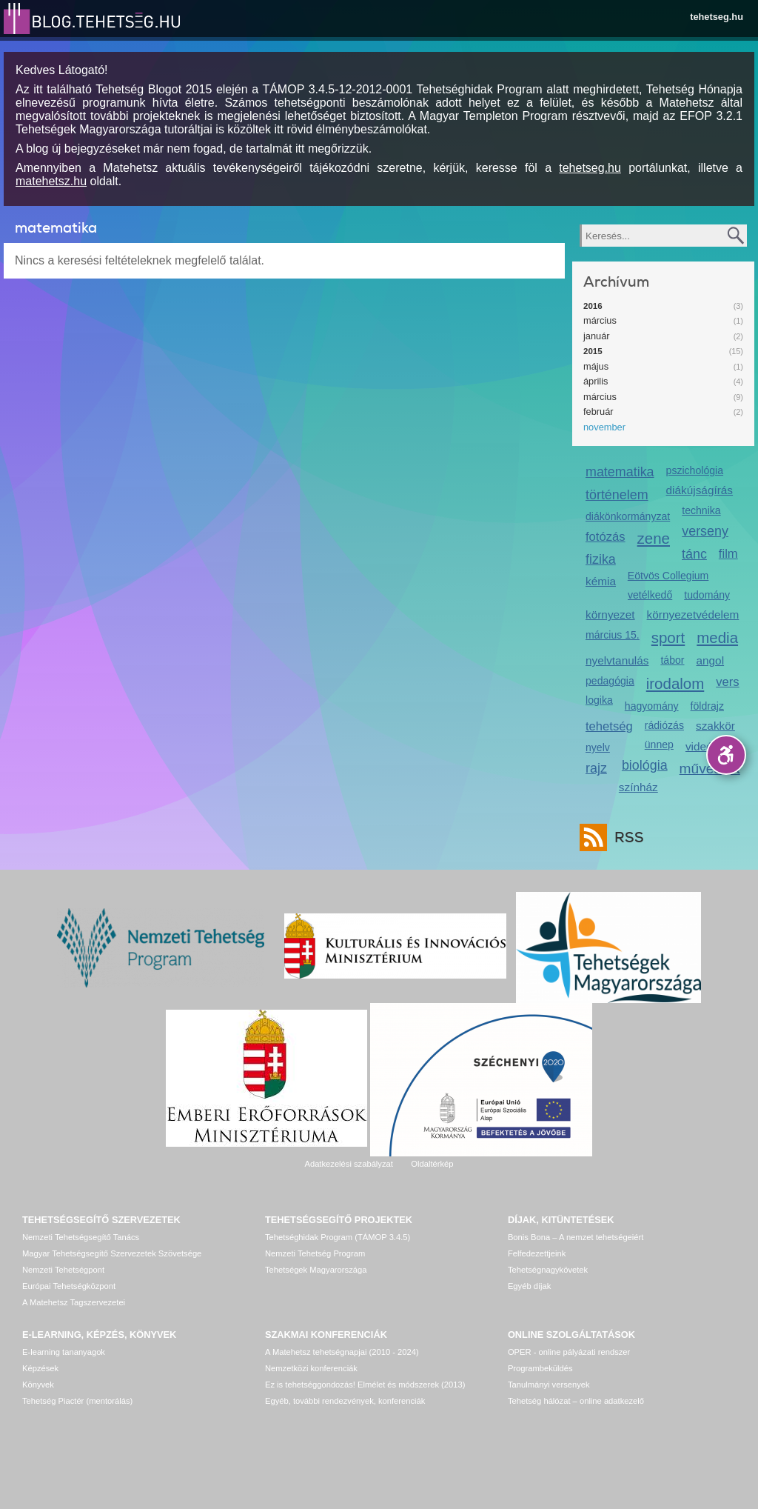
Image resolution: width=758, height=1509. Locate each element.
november (604, 427)
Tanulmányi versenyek (549, 1384)
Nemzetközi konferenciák (311, 1368)
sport (668, 637)
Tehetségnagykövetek (548, 1269)
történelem (617, 494)
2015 (593, 351)
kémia (601, 581)
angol (710, 660)
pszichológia (694, 470)
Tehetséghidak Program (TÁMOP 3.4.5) (337, 1237)
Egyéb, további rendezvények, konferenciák (345, 1400)
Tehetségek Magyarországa (315, 1269)
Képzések (40, 1368)
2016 (593, 306)
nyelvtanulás (617, 660)
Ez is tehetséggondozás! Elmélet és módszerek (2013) (365, 1384)
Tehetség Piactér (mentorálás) (77, 1400)
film (728, 554)
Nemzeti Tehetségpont (63, 1269)
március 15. (613, 635)
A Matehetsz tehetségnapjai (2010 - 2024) (342, 1352)
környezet (610, 614)
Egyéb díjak (529, 1286)
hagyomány (652, 706)
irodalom (675, 683)
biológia (645, 765)
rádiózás (664, 725)
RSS (625, 837)
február (598, 411)
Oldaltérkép (432, 1163)
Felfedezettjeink (537, 1253)
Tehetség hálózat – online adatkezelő (576, 1400)
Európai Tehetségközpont (68, 1286)
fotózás (605, 537)
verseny (705, 531)
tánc (694, 554)
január (596, 336)
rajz (596, 768)
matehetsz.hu (51, 181)
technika (701, 510)
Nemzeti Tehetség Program (315, 1253)
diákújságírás (700, 490)
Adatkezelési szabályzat (348, 1163)
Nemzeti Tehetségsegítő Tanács (80, 1237)
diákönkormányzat (628, 516)
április (595, 381)
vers (727, 682)
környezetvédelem (693, 614)
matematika (620, 471)
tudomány (707, 595)
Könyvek (38, 1384)
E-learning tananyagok (63, 1352)
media (717, 637)
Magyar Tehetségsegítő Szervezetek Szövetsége (111, 1253)
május (595, 366)
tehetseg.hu (716, 16)
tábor (672, 660)
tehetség (609, 726)
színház (638, 787)
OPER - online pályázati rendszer (569, 1352)
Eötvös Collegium (668, 576)
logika (599, 700)
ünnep (659, 744)
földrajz (707, 706)
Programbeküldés (540, 1368)
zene (653, 538)
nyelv (598, 747)
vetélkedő (650, 595)
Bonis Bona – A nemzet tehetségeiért (575, 1237)
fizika (601, 559)
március (600, 320)
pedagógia (610, 681)
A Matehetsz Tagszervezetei (73, 1302)
